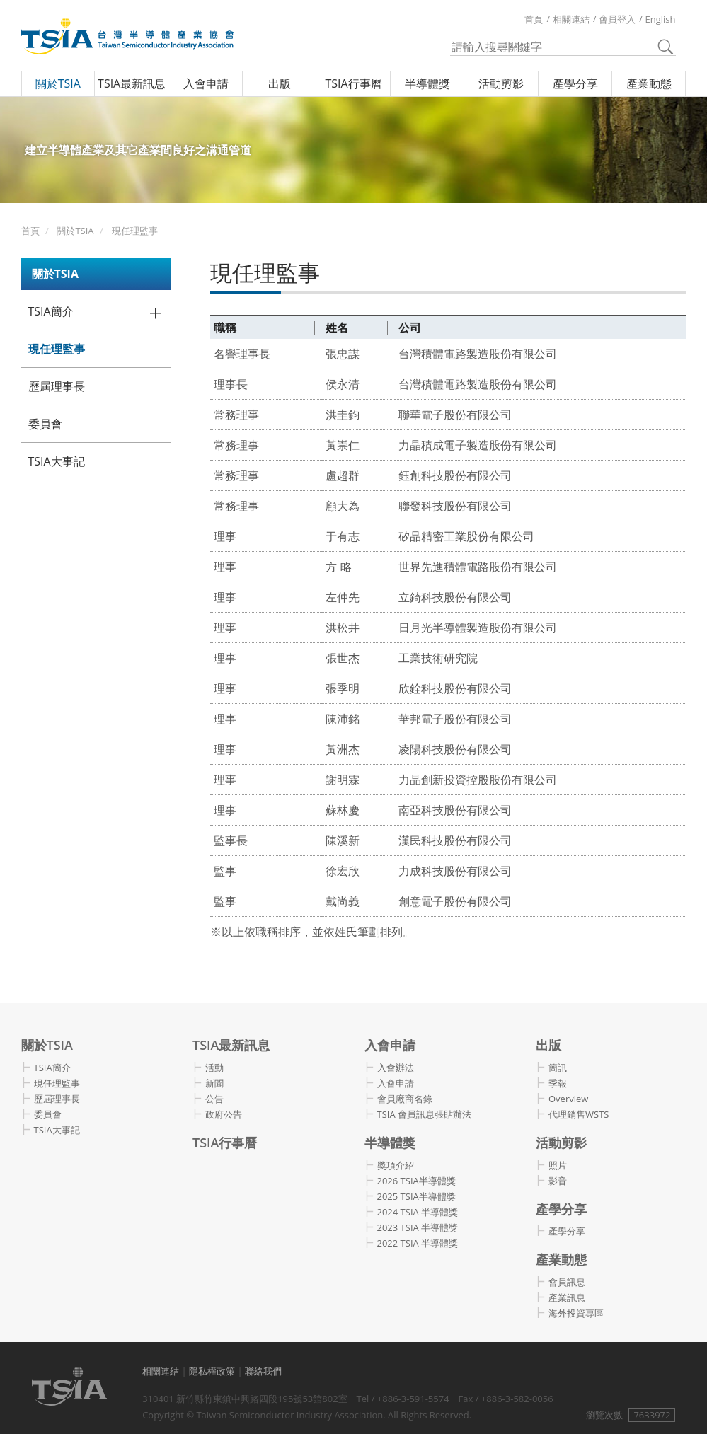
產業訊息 (566, 1297)
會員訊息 (566, 1282)
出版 (279, 83)
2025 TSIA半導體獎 (416, 1196)
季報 (557, 1083)
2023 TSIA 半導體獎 (418, 1227)
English (660, 19)
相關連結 (571, 19)
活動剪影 (501, 83)
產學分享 (575, 83)
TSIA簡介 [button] (51, 311)
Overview (568, 1098)
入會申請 (206, 83)
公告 (214, 1098)
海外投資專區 (576, 1313)
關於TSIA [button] (55, 274)
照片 (557, 1165)
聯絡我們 (263, 1371)
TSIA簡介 (52, 1067)
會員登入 (617, 19)
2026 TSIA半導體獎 (416, 1180)
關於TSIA (58, 83)
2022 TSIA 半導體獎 (418, 1243)
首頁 (533, 19)
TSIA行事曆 (353, 83)
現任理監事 (135, 230)
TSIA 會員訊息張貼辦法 (424, 1114)
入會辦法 (395, 1067)
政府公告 (223, 1114)
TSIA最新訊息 (132, 83)
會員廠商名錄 (404, 1098)
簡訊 (557, 1067)
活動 (214, 1067)
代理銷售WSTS (578, 1114)
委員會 (45, 424)
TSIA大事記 (56, 461)
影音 (557, 1180)
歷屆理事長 (56, 386)
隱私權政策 (212, 1371)
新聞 (214, 1083)
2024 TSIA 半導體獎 (418, 1211)
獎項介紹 (395, 1165)
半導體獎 (427, 83)
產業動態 (649, 83)
